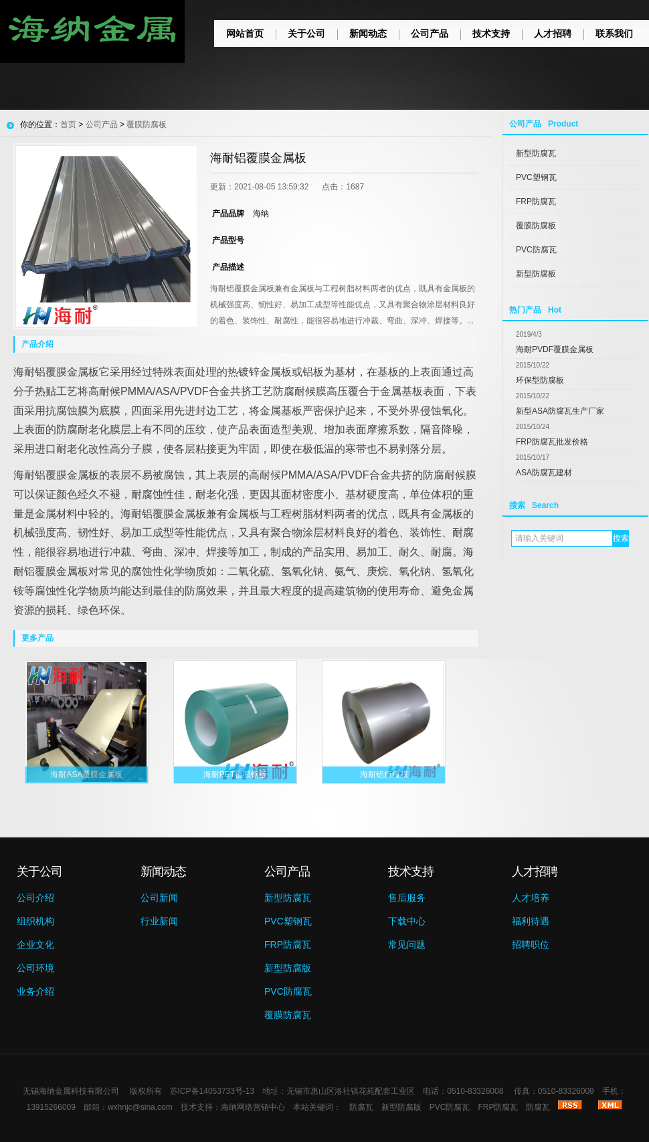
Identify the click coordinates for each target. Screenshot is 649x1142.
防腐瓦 (361, 1107)
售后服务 (407, 897)
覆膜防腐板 (536, 225)
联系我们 (614, 33)
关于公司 (306, 33)
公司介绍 (35, 897)
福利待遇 (530, 921)
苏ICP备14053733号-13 (212, 1091)
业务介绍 (35, 991)
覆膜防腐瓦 (287, 1014)
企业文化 (35, 944)
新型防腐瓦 (536, 153)
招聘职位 (530, 944)
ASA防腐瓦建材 (544, 472)
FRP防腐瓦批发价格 (552, 441)
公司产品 (429, 33)
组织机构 (35, 921)
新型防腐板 (536, 273)
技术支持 (491, 33)
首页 (68, 124)
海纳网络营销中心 (253, 1107)
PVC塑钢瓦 (536, 177)
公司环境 (35, 968)
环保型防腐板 (540, 380)
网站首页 (245, 33)
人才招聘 (552, 33)
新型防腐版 (287, 968)
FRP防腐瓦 (536, 201)
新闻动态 (368, 33)
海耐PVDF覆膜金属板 (554, 349)
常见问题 (407, 944)
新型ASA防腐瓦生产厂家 (560, 411)
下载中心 (407, 921)
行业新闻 (159, 921)
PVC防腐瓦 (536, 249)
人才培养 (530, 897)
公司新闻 (159, 897)
